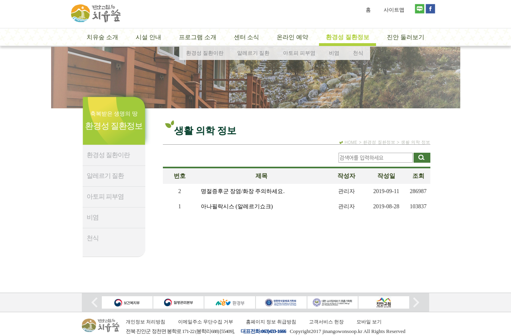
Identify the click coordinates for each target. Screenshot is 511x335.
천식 (93, 238)
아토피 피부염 (105, 196)
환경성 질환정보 (347, 37)
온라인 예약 (292, 37)
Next (416, 302)
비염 (93, 217)
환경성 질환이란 (108, 155)
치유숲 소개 (102, 37)
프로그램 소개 (197, 37)
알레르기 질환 (105, 175)
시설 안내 (148, 37)
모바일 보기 (369, 322)
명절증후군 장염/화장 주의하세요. (243, 191)
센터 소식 (246, 37)
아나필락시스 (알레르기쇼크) (237, 206)
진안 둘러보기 (405, 37)
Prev (94, 302)
